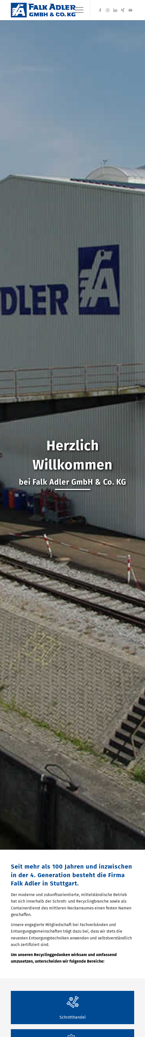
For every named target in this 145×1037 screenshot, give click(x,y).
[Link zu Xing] (123, 10)
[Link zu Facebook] (100, 10)
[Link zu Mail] (130, 10)
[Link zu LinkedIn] (115, 10)
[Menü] (76, 10)
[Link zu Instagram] (107, 10)
